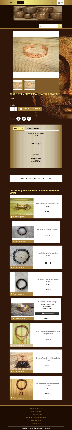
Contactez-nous (36, 424)
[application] (47, 313)
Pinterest (29, 119)
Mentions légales (36, 411)
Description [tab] (18, 128)
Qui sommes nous (36, 414)
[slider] (48, 313)
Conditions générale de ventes (36, 417)
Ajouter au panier (30, 109)
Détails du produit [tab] (33, 128)
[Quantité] (12, 109)
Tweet (24, 119)
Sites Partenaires (36, 421)
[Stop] (39, 313)
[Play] (36, 313)
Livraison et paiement (36, 408)
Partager (18, 119)
